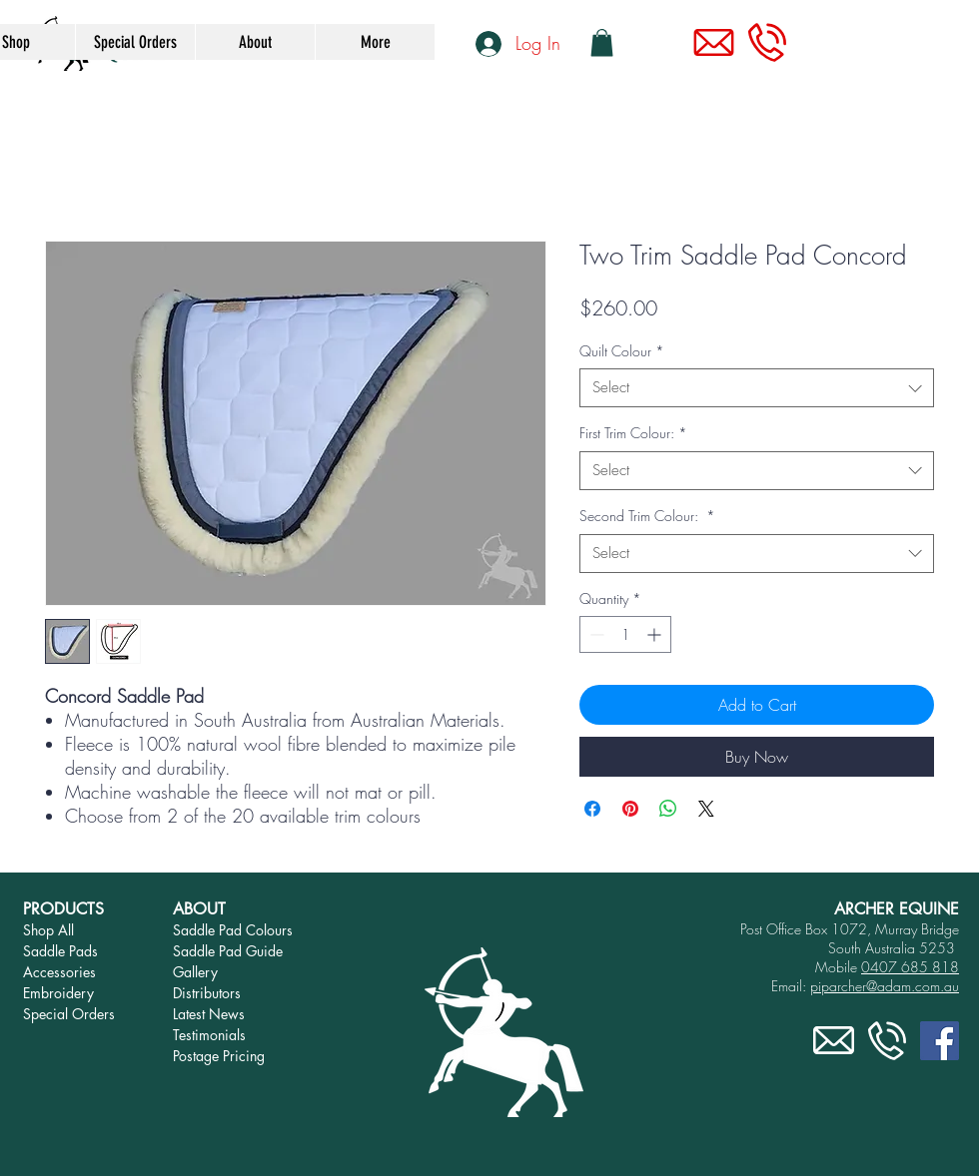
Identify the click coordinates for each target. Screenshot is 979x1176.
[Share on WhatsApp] (668, 809)
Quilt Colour (621, 350)
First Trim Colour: (633, 432)
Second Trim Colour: (647, 515)
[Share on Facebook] (592, 809)
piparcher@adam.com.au (884, 985)
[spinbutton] (625, 634)
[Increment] (655, 634)
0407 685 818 (910, 966)
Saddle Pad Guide (228, 950)
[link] (601, 42)
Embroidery (58, 992)
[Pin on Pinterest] (630, 809)
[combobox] (756, 387)
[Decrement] (594, 634)
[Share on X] (706, 809)
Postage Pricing (219, 1055)
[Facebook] (939, 1040)
